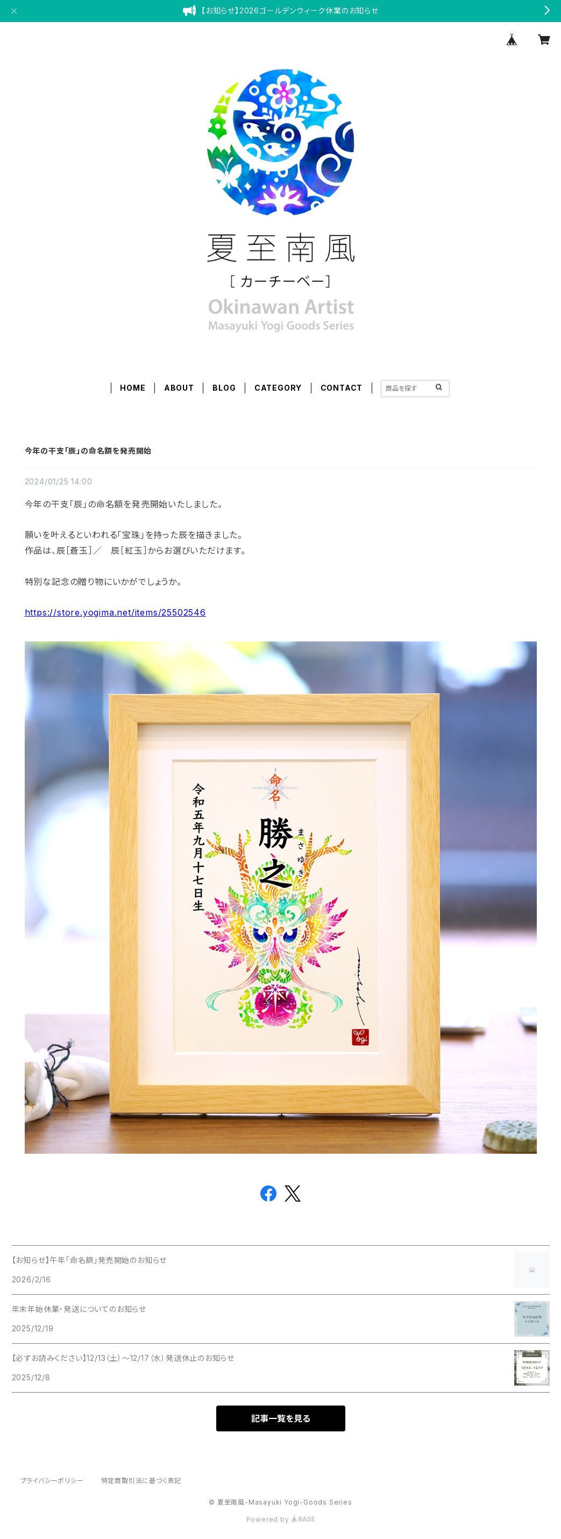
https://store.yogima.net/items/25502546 (115, 612)
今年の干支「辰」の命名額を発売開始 (88, 450)
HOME (132, 387)
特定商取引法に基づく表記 (141, 1481)
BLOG (224, 387)
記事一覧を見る (280, 1418)
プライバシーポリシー (52, 1481)
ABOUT (179, 387)
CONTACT (342, 387)
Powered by (280, 1519)
